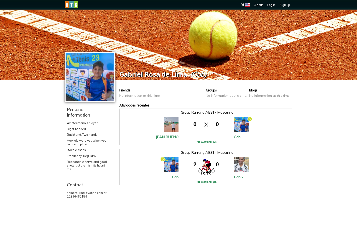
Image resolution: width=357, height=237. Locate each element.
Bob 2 (239, 177)
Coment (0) (207, 182)
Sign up (285, 5)
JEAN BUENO (167, 137)
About (258, 5)
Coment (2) (207, 141)
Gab (237, 137)
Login (271, 5)
